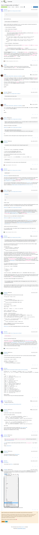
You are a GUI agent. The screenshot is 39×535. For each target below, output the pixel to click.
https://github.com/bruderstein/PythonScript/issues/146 (12, 404)
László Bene (6, 469)
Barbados (5, 117)
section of (9, 179)
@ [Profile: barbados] (7, 76)
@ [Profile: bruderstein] (9, 445)
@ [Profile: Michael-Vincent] (9, 369)
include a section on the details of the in (22, 184)
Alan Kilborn (6, 92)
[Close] (37, 512)
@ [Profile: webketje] (20, 76)
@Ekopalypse (9, 190)
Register (3, 521)
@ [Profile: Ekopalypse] (6, 175)
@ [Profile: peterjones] (16, 76)
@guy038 (9, 92)
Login (6, 521)
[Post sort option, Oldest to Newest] (31, 7)
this (8, 412)
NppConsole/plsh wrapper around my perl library (20, 369)
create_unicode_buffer (23, 427)
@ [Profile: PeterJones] (6, 119)
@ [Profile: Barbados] (6, 10)
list (15, 52)
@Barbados (10, 141)
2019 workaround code (28, 341)
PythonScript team (14, 342)
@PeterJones (9, 117)
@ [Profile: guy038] (5, 93)
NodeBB (18, 528)
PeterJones (5, 9)
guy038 (5, 74)
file (29, 182)
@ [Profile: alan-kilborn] (11, 76)
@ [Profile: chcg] (8, 455)
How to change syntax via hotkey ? (15, 10)
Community (10, 1)
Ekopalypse (5, 292)
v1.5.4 (5, 442)
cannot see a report (21, 342)
